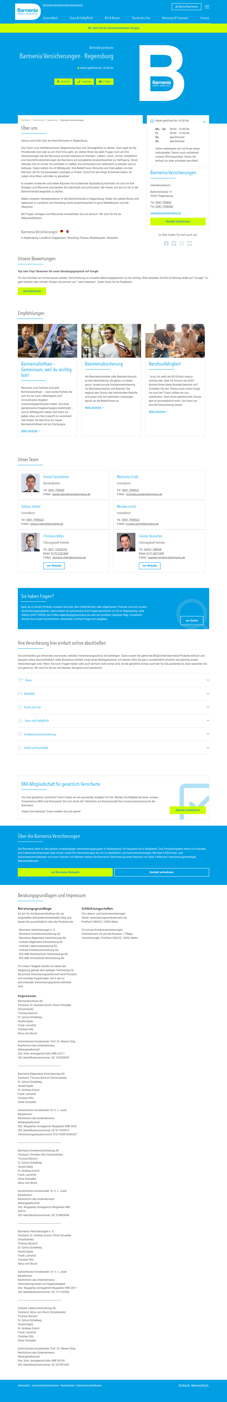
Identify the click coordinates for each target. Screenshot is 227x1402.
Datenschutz (24, 1385)
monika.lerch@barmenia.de (142, 523)
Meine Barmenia (189, 6)
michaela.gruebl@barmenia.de (144, 494)
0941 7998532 (35, 519)
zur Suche (194, 619)
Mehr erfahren (30, 431)
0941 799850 (163, 202)
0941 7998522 (130, 519)
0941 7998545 (164, 206)
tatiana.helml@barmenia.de (46, 523)
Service (204, 18)
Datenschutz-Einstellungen (89, 1385)
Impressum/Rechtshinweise (45, 1385)
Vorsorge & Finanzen (175, 18)
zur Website (56, 565)
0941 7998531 (130, 490)
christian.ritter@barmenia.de (69, 557)
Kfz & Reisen (112, 18)
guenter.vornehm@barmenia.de (166, 557)
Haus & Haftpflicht (81, 18)
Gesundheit (50, 18)
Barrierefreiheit (67, 1385)
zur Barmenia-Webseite (38, 873)
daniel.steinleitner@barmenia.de (71, 494)
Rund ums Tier (141, 18)
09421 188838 (152, 549)
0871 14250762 (57, 549)
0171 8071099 (155, 553)
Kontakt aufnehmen (186, 221)
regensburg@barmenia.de (165, 213)
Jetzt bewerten (34, 291)
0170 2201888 (59, 553)
